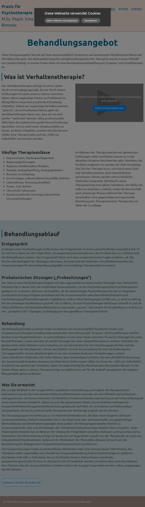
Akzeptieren (91, 20)
